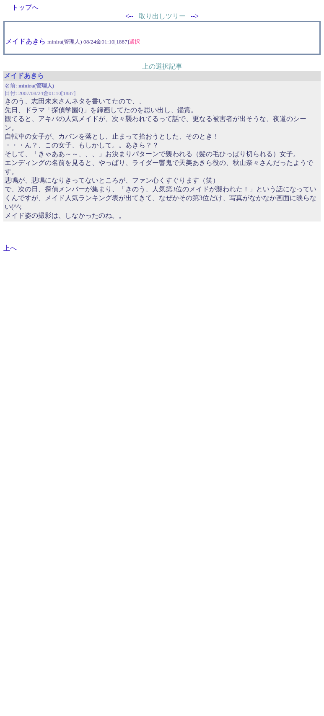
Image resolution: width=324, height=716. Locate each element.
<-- (129, 16)
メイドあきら (25, 41)
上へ (10, 248)
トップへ (25, 7)
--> (195, 16)
